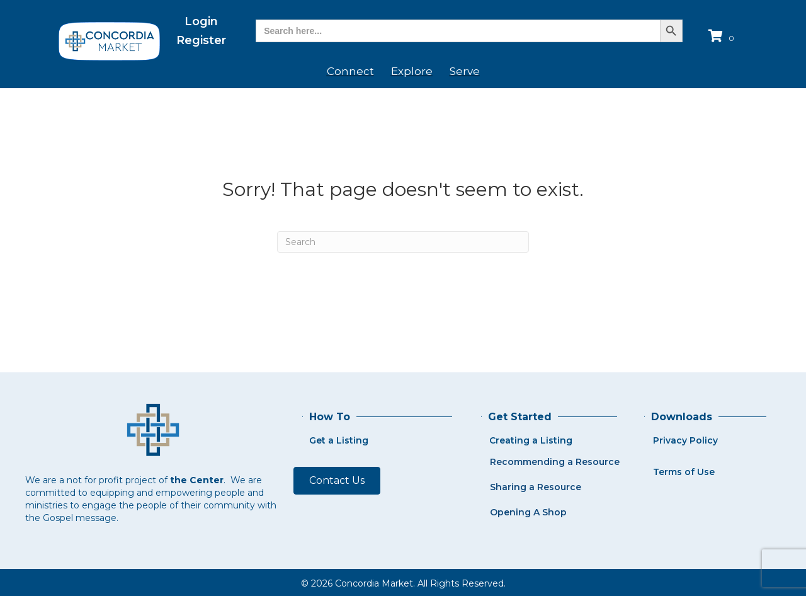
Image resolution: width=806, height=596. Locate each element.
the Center (197, 480)
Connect (350, 71)
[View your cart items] (723, 37)
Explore (412, 71)
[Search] (403, 242)
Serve (465, 71)
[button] (336, 481)
